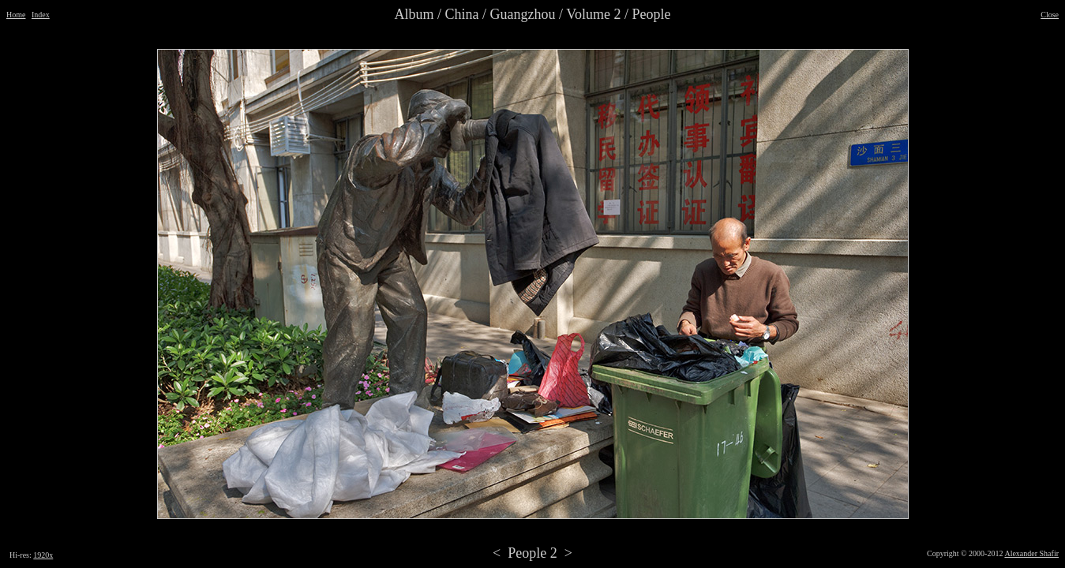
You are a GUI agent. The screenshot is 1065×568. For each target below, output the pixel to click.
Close (1050, 14)
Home (15, 14)
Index (41, 14)
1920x (43, 555)
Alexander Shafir (1031, 553)
